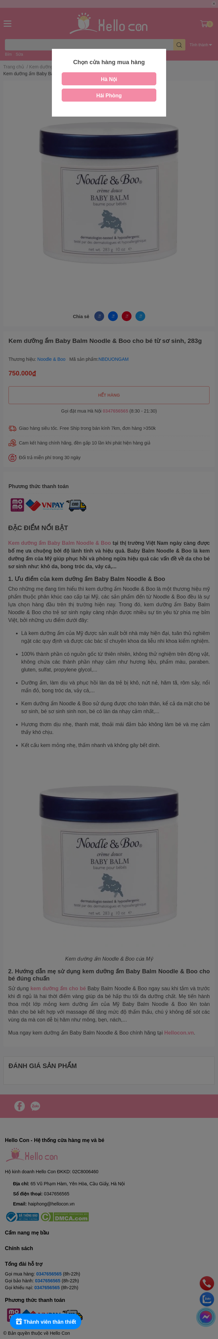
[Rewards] (45, 1321)
